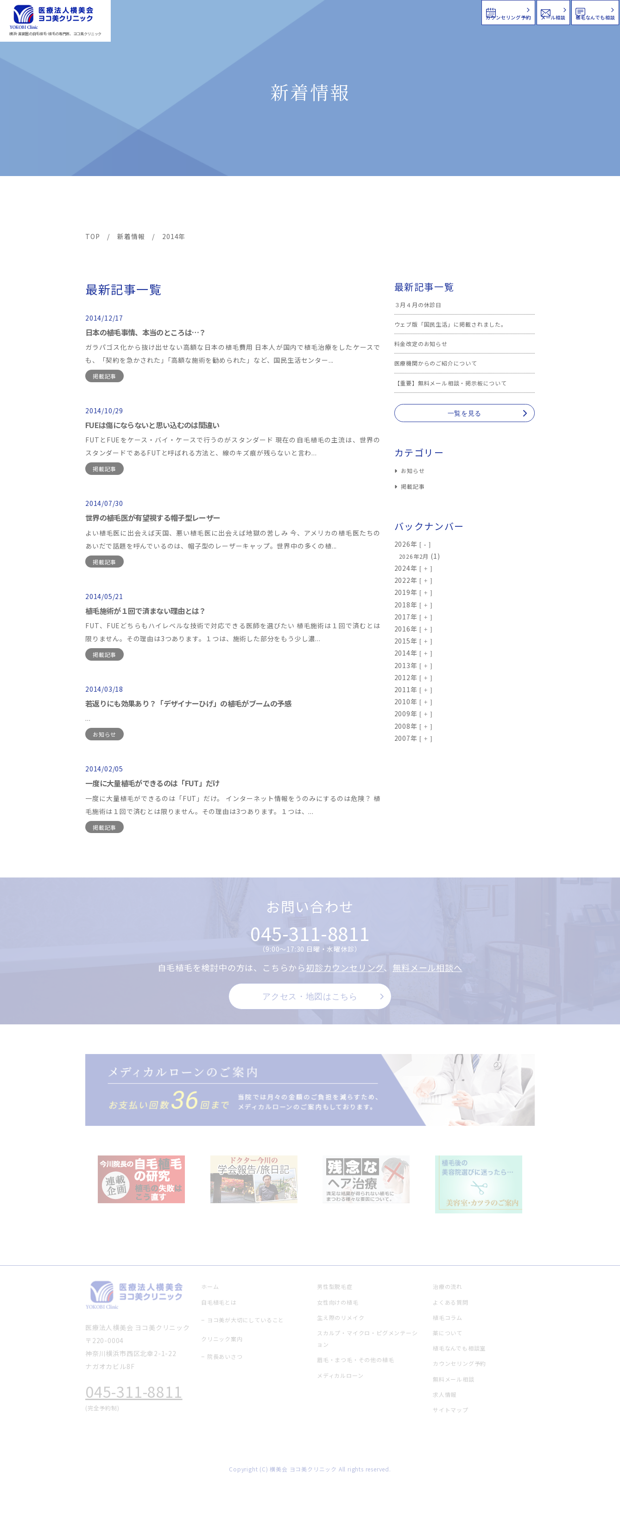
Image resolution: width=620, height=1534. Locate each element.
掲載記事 (104, 376)
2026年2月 (416, 556)
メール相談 (452, 11)
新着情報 (397, 204)
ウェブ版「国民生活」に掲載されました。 (459, 323)
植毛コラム (451, 204)
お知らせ (104, 734)
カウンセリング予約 (341, 11)
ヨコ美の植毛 (113, 204)
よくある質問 (344, 204)
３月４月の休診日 (421, 304)
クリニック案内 (230, 204)
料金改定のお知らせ (425, 343)
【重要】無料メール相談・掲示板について (459, 382)
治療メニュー (169, 204)
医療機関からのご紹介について (442, 362)
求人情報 (507, 204)
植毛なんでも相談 (559, 11)
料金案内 (290, 204)
